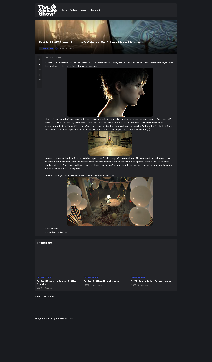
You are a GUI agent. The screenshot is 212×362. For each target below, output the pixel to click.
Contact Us (96, 10)
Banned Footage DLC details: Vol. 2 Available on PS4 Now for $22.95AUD (81, 175)
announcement (46, 48)
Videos (84, 10)
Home (64, 10)
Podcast (74, 10)
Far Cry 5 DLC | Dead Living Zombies (101, 281)
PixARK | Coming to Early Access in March (151, 281)
